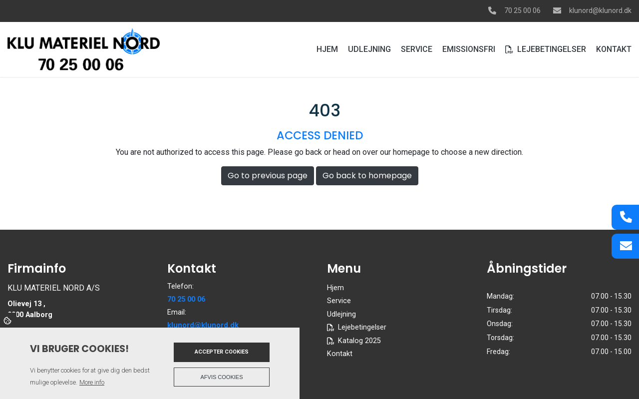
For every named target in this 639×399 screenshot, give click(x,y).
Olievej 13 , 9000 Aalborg (29, 309)
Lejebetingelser (362, 327)
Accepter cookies (222, 352)
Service (339, 301)
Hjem (335, 288)
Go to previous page (268, 175)
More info (91, 382)
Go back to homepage (367, 175)
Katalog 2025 (359, 341)
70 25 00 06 (522, 10)
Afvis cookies (222, 377)
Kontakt (339, 354)
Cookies (8, 320)
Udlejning (341, 314)
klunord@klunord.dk (600, 10)
